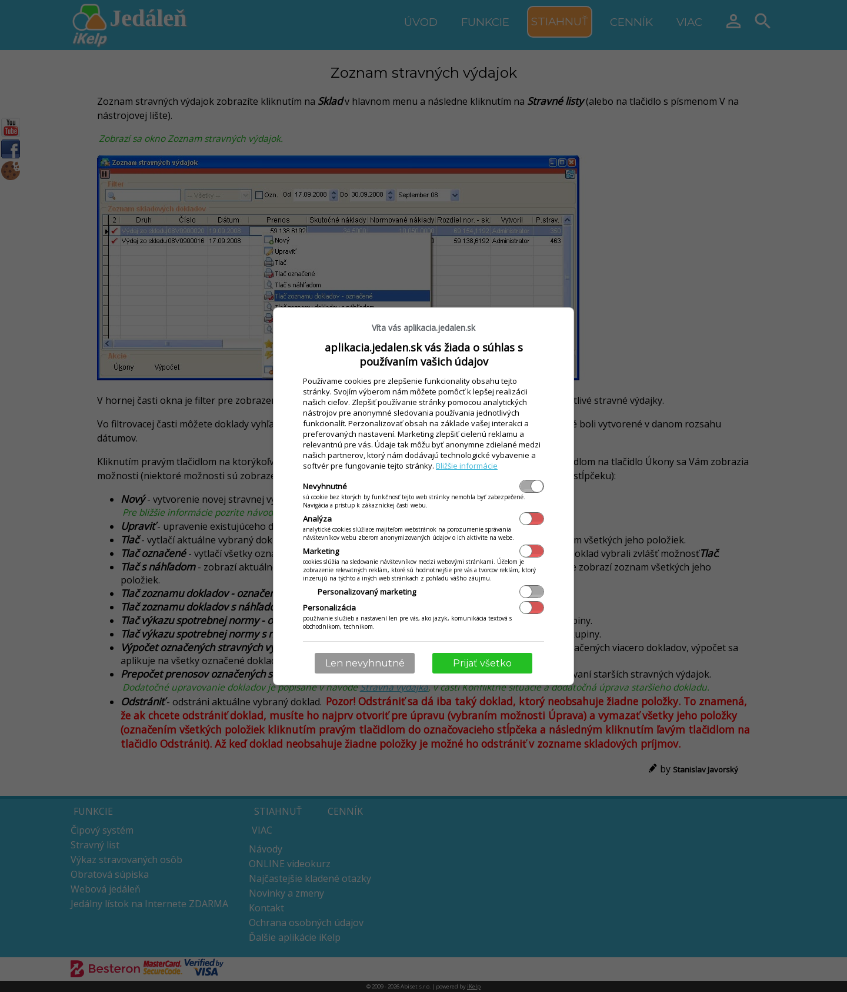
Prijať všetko (482, 663)
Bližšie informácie (467, 465)
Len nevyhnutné (365, 663)
